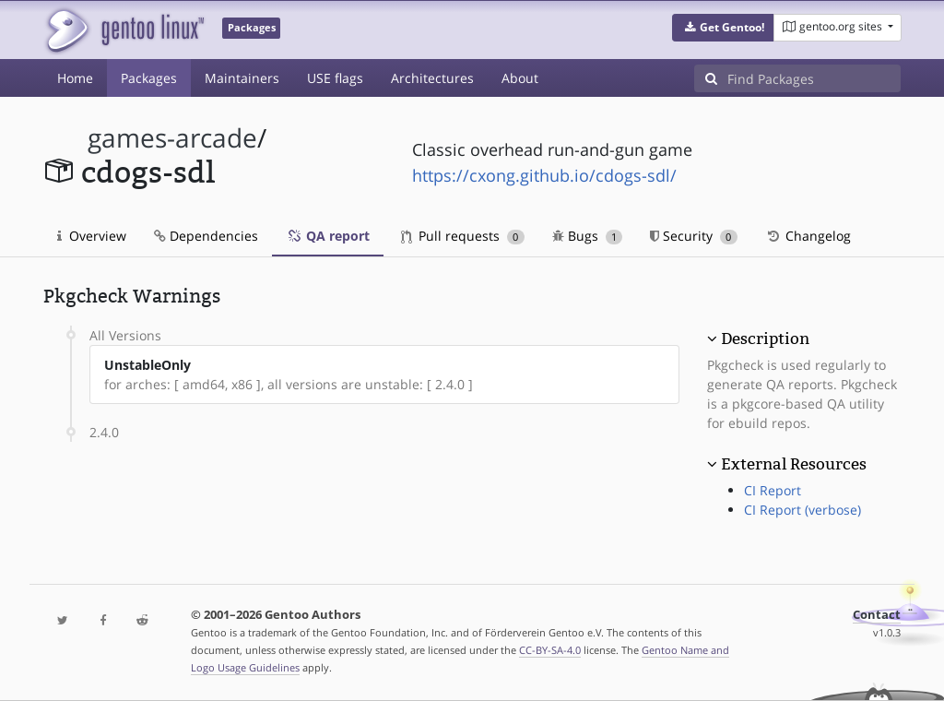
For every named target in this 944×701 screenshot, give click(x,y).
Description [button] (765, 338)
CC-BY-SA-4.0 (550, 650)
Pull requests (463, 235)
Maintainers (242, 78)
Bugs (587, 235)
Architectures (432, 78)
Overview (91, 235)
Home (75, 78)
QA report (328, 235)
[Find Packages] (814, 78)
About (520, 78)
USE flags (335, 78)
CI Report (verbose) (802, 509)
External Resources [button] (794, 464)
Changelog (808, 235)
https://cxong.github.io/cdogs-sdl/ (544, 175)
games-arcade (172, 138)
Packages (149, 78)
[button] (723, 28)
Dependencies (206, 235)
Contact (877, 615)
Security (694, 235)
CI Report (772, 490)
